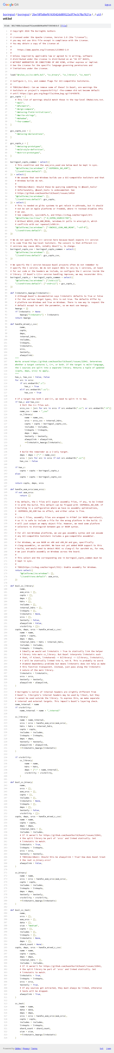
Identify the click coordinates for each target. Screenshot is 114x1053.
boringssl (9, 14)
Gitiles (18, 1048)
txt (101, 1048)
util (99, 14)
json (108, 1048)
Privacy (26, 1048)
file (63, 25)
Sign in (108, 4)
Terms (34, 1048)
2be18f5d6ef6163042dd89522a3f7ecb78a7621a (61, 14)
